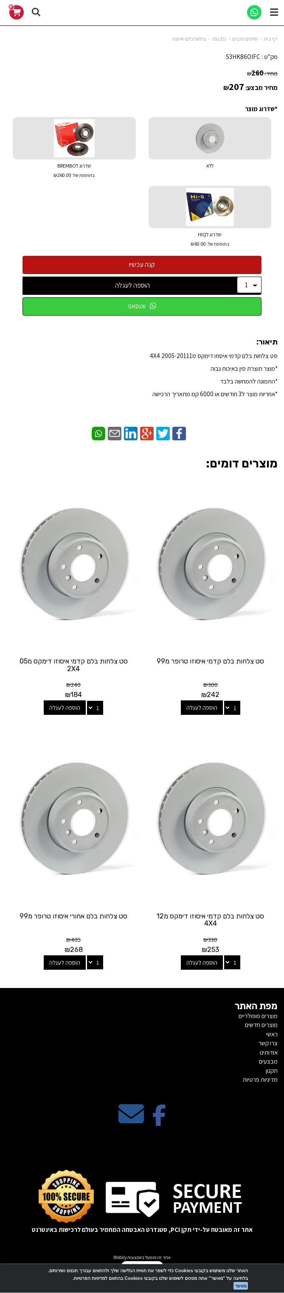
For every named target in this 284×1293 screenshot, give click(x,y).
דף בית (271, 39)
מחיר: (262, 73)
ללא (210, 165)
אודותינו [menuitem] (269, 1052)
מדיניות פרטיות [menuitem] (260, 1079)
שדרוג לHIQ (210, 240)
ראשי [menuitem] (272, 1034)
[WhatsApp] (254, 12)
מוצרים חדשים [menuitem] (261, 1025)
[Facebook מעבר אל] (159, 1121)
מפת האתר (256, 1006)
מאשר (241, 1285)
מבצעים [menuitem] (268, 1061)
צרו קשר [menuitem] (268, 1043)
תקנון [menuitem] (272, 1070)
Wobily (120, 1257)
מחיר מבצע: (261, 87)
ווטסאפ (142, 306)
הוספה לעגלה (132, 285)
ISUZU (219, 39)
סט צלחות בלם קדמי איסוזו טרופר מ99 (210, 661)
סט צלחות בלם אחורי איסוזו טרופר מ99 (73, 916)
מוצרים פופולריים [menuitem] (258, 1016)
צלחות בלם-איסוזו (189, 39)
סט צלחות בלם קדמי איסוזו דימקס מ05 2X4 (74, 665)
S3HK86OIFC (243, 57)
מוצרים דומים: (242, 463)
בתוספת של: (83, 175)
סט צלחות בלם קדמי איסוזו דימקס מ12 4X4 (210, 920)
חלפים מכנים (245, 39)
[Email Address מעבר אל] (131, 1121)
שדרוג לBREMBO (74, 171)
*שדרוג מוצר (261, 109)
